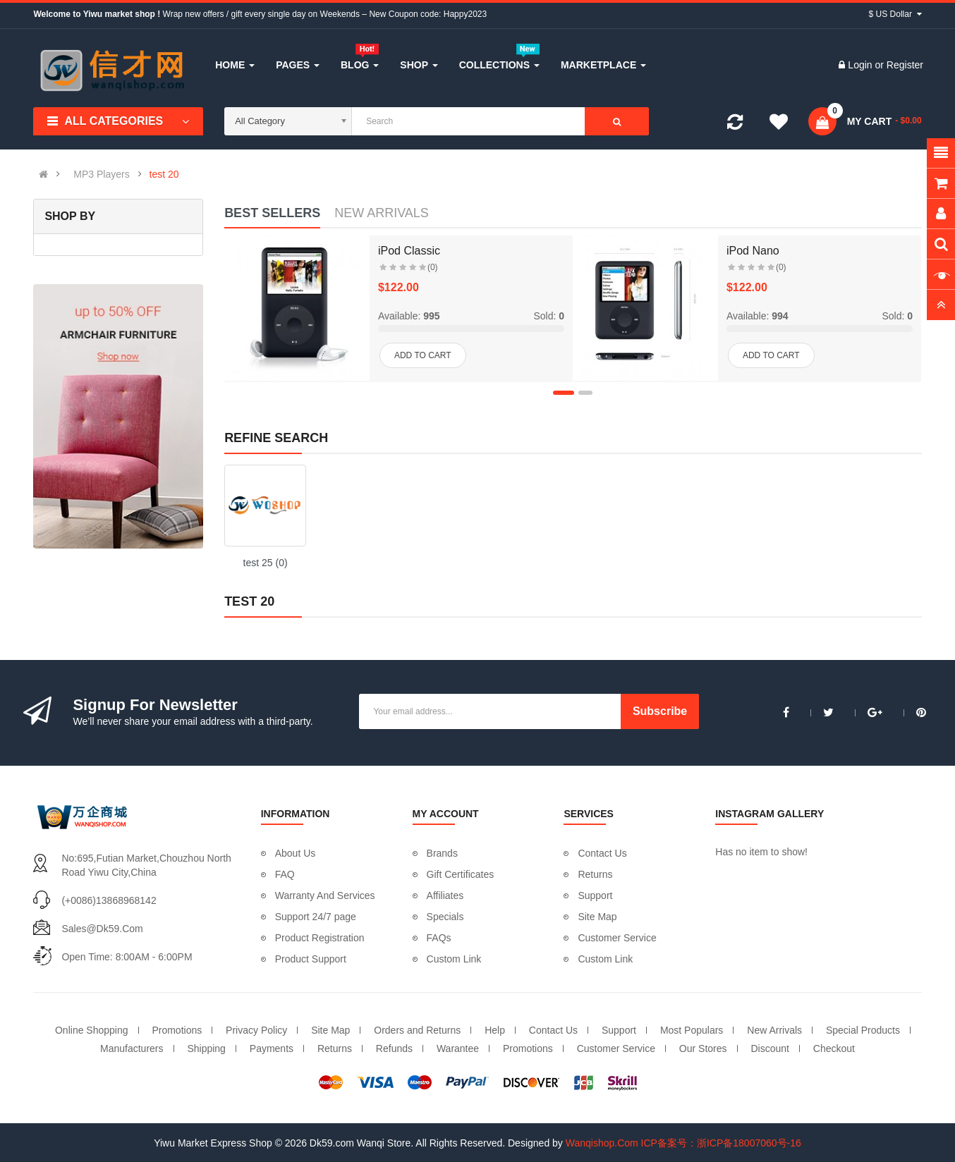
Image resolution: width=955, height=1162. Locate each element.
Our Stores (703, 1048)
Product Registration (320, 937)
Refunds (394, 1048)
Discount (769, 1048)
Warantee (458, 1048)
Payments (271, 1048)
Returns (595, 874)
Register (905, 65)
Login (861, 65)
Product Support (310, 959)
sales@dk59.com (101, 928)
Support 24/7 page (315, 916)
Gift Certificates (460, 874)
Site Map (597, 916)
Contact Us (602, 853)
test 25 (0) (265, 562)
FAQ (285, 874)
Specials (445, 916)
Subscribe (660, 711)
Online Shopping (91, 1030)
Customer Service (617, 937)
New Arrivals (774, 1030)
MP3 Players (101, 174)
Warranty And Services (325, 895)
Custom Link (454, 959)
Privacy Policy (256, 1030)
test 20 (164, 174)
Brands (442, 853)
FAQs (439, 937)
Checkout (834, 1048)
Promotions (177, 1030)
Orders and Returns (417, 1030)
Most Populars (691, 1030)
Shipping (206, 1048)
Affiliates (445, 895)
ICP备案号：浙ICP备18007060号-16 (721, 1143)
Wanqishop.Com (602, 1143)
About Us (295, 853)
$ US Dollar (895, 14)
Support (595, 895)
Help (495, 1030)
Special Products (863, 1030)
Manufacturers (131, 1048)
